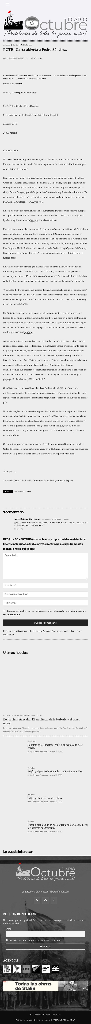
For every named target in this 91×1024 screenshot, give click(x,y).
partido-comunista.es (23, 491)
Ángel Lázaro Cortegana (27, 519)
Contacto (57, 1014)
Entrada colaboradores (40, 1014)
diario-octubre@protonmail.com (52, 891)
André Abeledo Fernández (21, 715)
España (15, 45)
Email (8, 928)
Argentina (31, 741)
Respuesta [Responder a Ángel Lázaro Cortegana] (18, 529)
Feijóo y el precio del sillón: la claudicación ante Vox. (55, 771)
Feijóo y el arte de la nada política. (45, 798)
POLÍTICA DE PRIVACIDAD (64, 1020)
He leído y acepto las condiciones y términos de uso (36, 940)
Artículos (6, 45)
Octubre (18, 83)
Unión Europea (26, 45)
